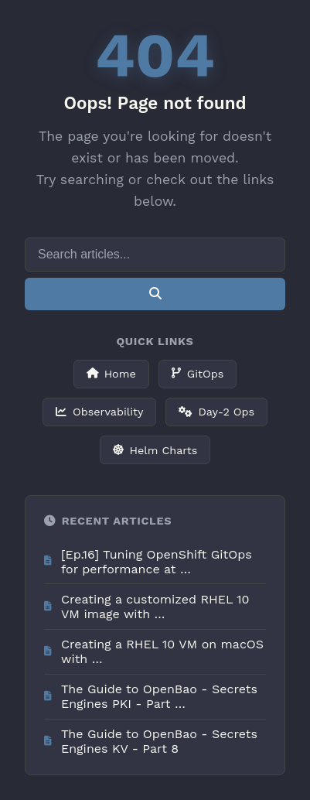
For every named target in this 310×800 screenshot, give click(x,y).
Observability (99, 411)
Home (111, 374)
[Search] (155, 255)
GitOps (198, 374)
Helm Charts (155, 450)
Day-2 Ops (216, 411)
